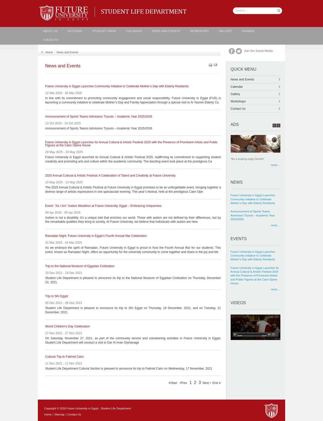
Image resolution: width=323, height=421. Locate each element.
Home (48, 52)
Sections (75, 31)
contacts (50, 40)
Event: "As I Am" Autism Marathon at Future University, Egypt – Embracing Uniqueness (103, 206)
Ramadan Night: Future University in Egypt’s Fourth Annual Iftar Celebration (96, 236)
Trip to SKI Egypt (56, 296)
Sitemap (59, 414)
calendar (134, 31)
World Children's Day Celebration (67, 326)
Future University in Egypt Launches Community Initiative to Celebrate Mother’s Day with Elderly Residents (117, 86)
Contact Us (256, 108)
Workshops (199, 31)
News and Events (166, 31)
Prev (183, 383)
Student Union (104, 31)
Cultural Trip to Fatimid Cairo (64, 356)
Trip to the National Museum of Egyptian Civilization (79, 266)
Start (173, 383)
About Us (50, 31)
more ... (275, 165)
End (216, 383)
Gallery (225, 31)
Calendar (256, 87)
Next (207, 383)
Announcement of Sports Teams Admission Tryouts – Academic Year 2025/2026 (98, 116)
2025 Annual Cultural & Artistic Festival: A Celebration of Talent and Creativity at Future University (110, 175)
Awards (248, 31)
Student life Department (64, 7)
